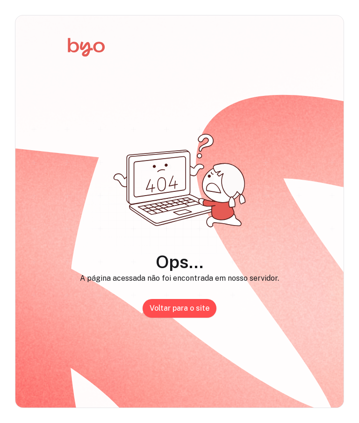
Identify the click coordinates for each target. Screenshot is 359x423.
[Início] (86, 47)
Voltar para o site (179, 308)
